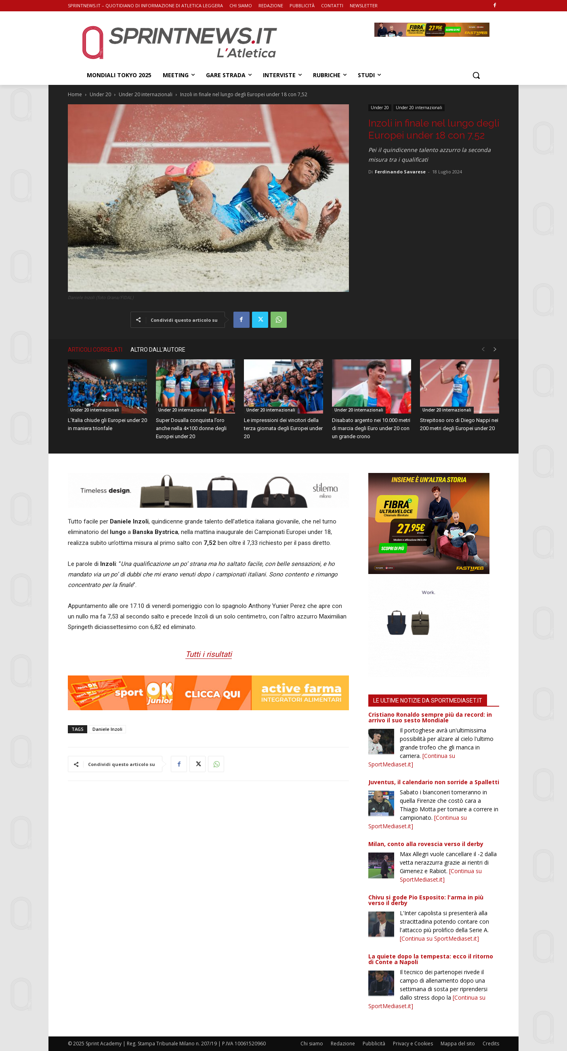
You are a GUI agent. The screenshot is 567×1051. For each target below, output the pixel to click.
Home (75, 94)
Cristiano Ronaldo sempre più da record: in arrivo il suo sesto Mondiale (430, 717)
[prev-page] (483, 349)
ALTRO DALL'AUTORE (157, 349)
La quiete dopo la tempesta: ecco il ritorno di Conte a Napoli (430, 959)
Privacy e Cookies (413, 1043)
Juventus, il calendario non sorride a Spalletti (433, 782)
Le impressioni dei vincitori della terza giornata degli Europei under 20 (283, 428)
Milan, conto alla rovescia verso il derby (425, 844)
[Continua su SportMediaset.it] (439, 938)
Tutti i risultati (208, 654)
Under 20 (100, 94)
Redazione (343, 1043)
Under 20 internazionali (145, 94)
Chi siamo (311, 1043)
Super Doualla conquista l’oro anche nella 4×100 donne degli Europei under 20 (191, 428)
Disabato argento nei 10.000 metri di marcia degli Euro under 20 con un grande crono (371, 428)
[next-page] (495, 349)
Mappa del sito (458, 1043)
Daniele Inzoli (107, 729)
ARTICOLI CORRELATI (95, 349)
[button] (476, 75)
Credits (491, 1043)
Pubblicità (374, 1043)
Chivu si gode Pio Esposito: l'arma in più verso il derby (425, 900)
